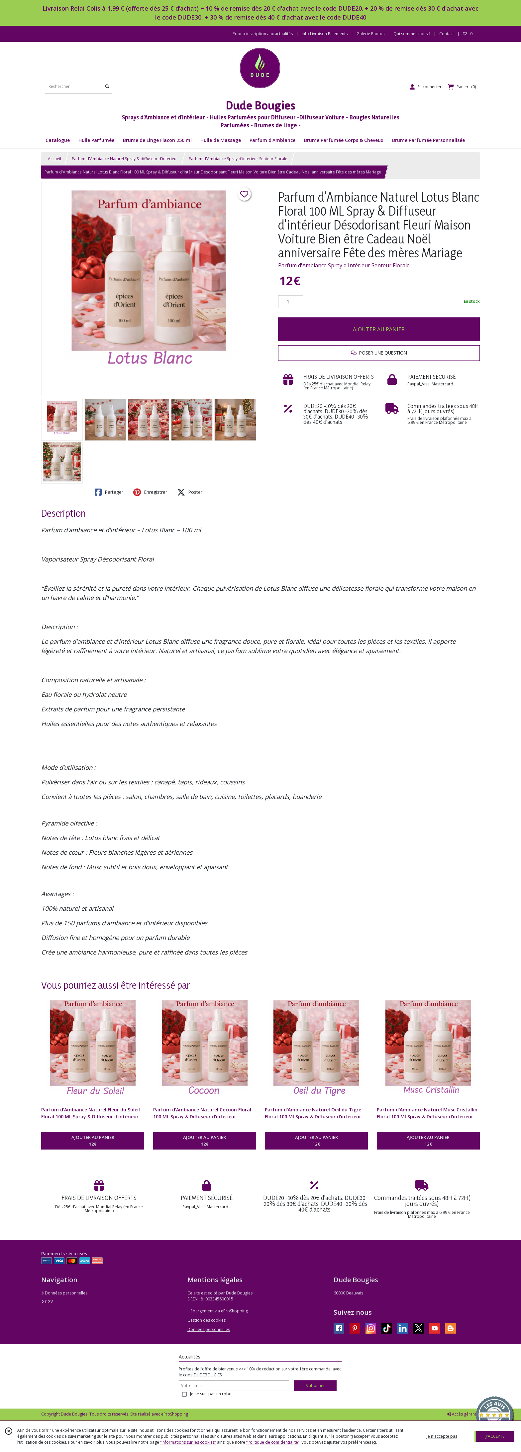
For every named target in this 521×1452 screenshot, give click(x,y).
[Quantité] (290, 301)
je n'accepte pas (442, 1436)
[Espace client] (426, 87)
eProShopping (174, 1414)
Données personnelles (64, 1293)
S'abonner (315, 1385)
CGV (47, 1301)
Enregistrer (150, 492)
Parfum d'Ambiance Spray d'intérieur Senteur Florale (238, 159)
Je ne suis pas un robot (211, 1394)
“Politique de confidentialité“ (272, 1442)
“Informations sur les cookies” (188, 1442)
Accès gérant (461, 1414)
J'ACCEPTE (495, 1436)
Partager (109, 492)
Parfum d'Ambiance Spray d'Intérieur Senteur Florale (344, 265)
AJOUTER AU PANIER (379, 329)
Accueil (54, 159)
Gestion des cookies (206, 1320)
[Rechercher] (107, 86)
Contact (446, 33)
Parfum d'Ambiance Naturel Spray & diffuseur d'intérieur (125, 159)
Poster (189, 492)
